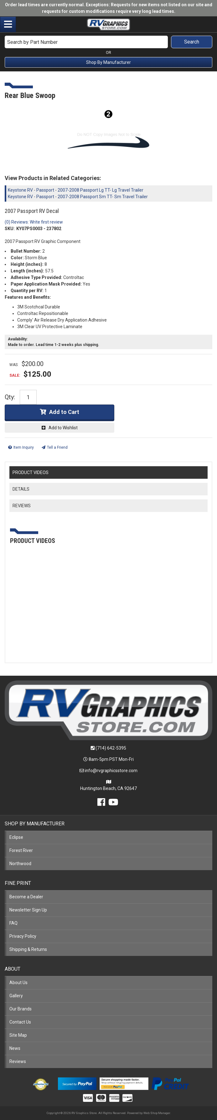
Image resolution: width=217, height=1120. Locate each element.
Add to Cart (64, 412)
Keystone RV (20, 190)
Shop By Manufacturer (108, 62)
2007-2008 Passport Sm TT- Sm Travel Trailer (103, 196)
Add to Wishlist (63, 427)
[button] (108, 42)
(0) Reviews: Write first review (34, 222)
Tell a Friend (57, 447)
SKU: (10, 228)
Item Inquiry (23, 447)
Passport (45, 190)
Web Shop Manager (156, 1113)
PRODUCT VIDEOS (31, 472)
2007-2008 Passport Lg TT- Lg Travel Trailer (100, 190)
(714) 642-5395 (111, 748)
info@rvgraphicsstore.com (111, 770)
